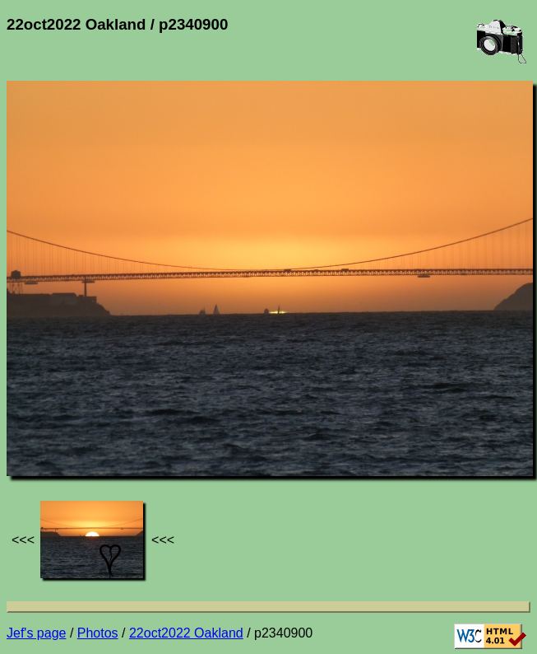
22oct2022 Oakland (186, 633)
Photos (97, 633)
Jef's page (36, 633)
